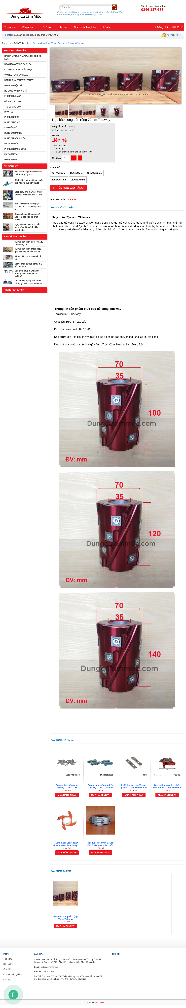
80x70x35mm (76, 173)
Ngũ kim (98, 15)
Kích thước (55, 167)
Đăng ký (177, 26)
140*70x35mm (78, 179)
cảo (107, 12)
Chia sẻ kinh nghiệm (85, 27)
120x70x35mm (59, 179)
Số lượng (56, 158)
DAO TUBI (19, 43)
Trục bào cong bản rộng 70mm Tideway (65, 917)
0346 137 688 (152, 9)
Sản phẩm (29, 27)
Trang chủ (10, 27)
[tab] (117, 803)
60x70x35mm (59, 173)
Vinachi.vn (100, 1003)
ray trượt (90, 12)
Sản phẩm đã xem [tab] (61, 871)
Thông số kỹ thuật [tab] (62, 207)
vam (66, 12)
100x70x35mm (94, 173)
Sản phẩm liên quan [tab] (62, 740)
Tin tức (63, 27)
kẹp (103, 12)
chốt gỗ (98, 12)
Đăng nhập (162, 27)
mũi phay (82, 12)
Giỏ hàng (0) (173, 35)
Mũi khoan (73, 12)
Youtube (72, 199)
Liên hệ (107, 27)
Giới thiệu (47, 27)
